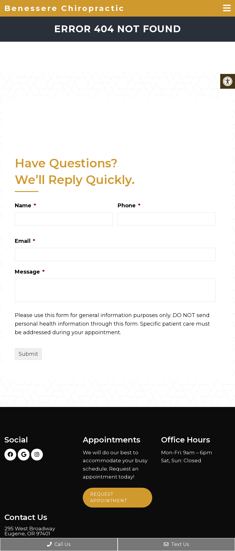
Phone (129, 205)
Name (25, 205)
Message (30, 272)
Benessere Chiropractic (64, 8)
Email (25, 241)
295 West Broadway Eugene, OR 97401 (29, 531)
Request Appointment (108, 497)
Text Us (176, 544)
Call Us (58, 544)
